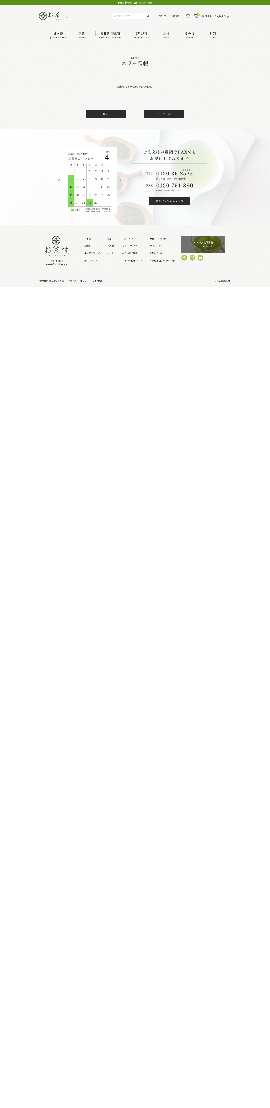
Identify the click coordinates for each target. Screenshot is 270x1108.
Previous (59, 180)
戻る (105, 114)
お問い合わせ (156, 253)
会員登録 (175, 16)
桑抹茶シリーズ (92, 253)
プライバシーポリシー (78, 280)
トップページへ (164, 114)
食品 (109, 238)
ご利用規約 (98, 280)
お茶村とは (127, 238)
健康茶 (87, 245)
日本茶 (87, 238)
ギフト (110, 253)
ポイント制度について (133, 260)
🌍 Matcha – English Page (215, 16)
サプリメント (90, 260)
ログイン (163, 16)
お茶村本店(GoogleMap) (163, 260)
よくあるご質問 (129, 253)
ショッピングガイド (132, 245)
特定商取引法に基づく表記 (51, 280)
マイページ (155, 245)
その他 (110, 245)
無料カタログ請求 (158, 238)
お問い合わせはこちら (170, 200)
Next (120, 180)
